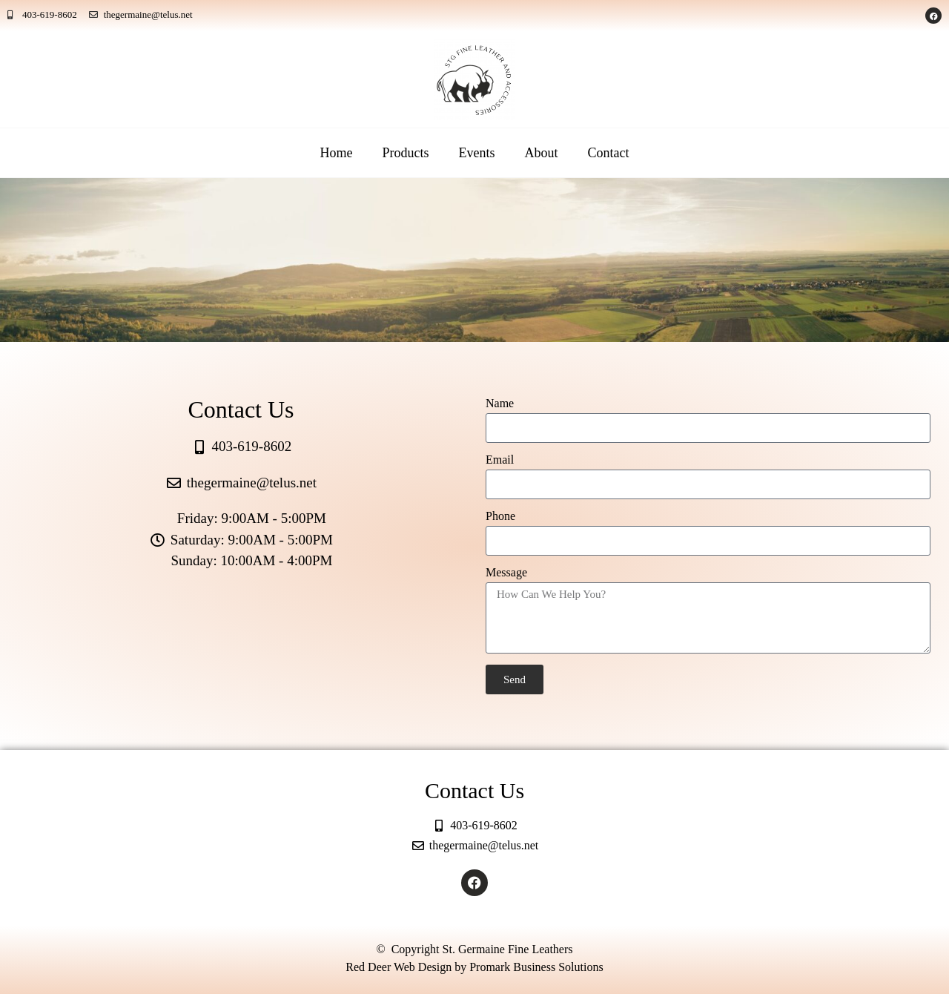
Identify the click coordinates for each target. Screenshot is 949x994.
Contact (608, 152)
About (541, 152)
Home (336, 152)
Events (477, 152)
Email (500, 460)
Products (406, 152)
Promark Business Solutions (536, 967)
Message (506, 573)
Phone (500, 516)
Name (500, 403)
